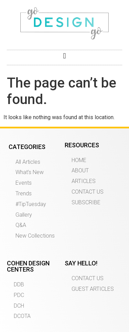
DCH (19, 305)
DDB (19, 284)
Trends (23, 193)
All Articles (27, 162)
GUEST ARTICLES (93, 289)
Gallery (23, 214)
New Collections (35, 235)
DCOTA (22, 316)
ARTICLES (84, 181)
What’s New (29, 172)
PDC (19, 295)
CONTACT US (88, 191)
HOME (79, 160)
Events (23, 183)
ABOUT (80, 170)
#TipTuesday (30, 204)
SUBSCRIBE (86, 202)
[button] (64, 55)
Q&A (20, 225)
